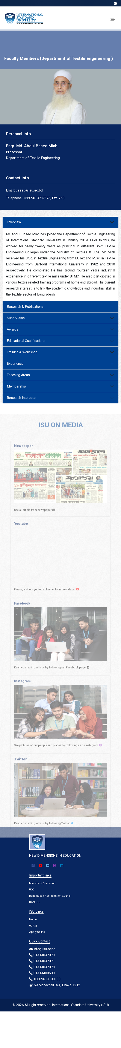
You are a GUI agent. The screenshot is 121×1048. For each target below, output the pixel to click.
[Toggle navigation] (112, 20)
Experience (15, 364)
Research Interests (21, 398)
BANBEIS (34, 902)
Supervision (16, 318)
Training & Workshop (22, 352)
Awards (12, 329)
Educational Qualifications (26, 341)
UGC (32, 889)
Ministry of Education (42, 883)
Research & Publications (25, 307)
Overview (14, 222)
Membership (16, 386)
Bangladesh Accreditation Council (50, 895)
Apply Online (37, 931)
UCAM (33, 925)
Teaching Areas (18, 375)
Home (33, 919)
